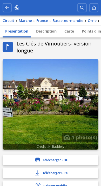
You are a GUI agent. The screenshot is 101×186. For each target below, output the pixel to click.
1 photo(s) (80, 137)
